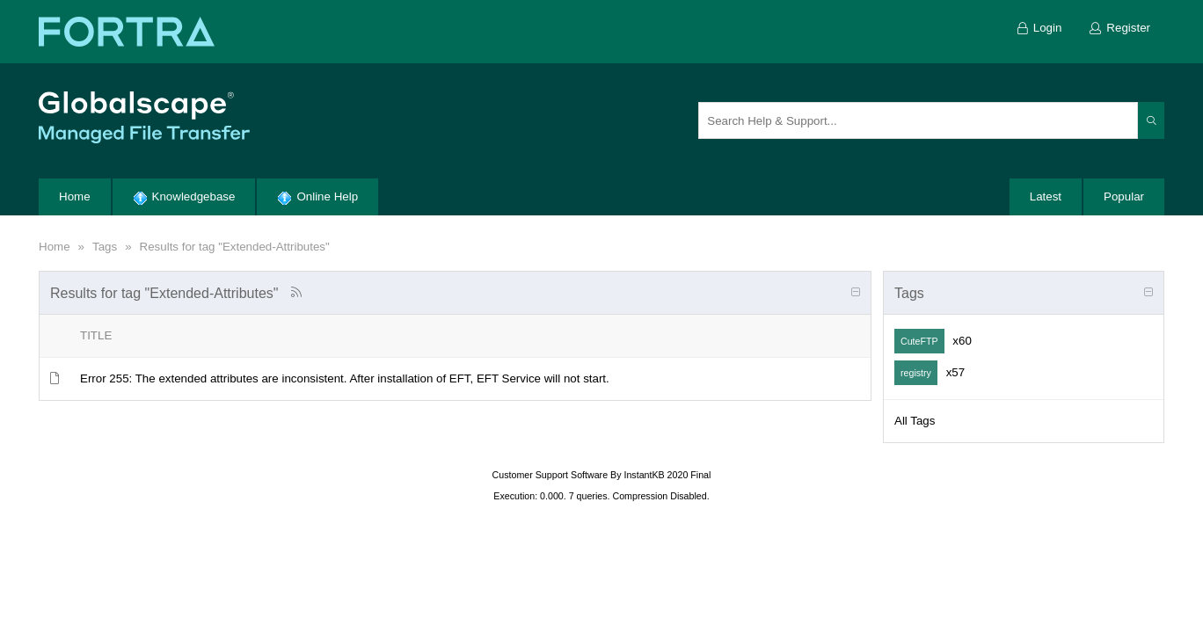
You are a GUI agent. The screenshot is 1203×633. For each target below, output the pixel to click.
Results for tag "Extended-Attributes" (235, 246)
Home (54, 246)
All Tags (914, 420)
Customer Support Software (550, 474)
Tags (104, 246)
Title (96, 335)
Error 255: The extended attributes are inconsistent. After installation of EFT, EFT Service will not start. (344, 378)
